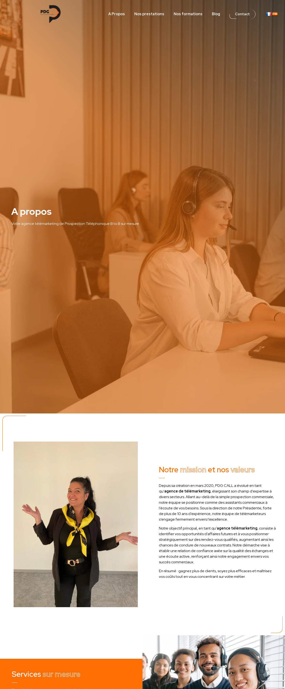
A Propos (116, 13)
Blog (216, 13)
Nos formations (188, 13)
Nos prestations (149, 13)
